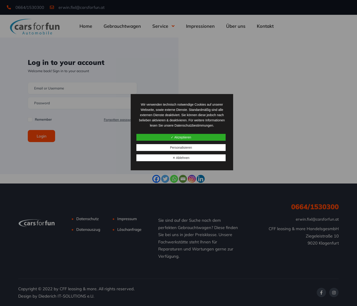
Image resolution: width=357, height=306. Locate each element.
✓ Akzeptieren (181, 137)
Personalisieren (181, 147)
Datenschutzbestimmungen (193, 125)
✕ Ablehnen (181, 158)
